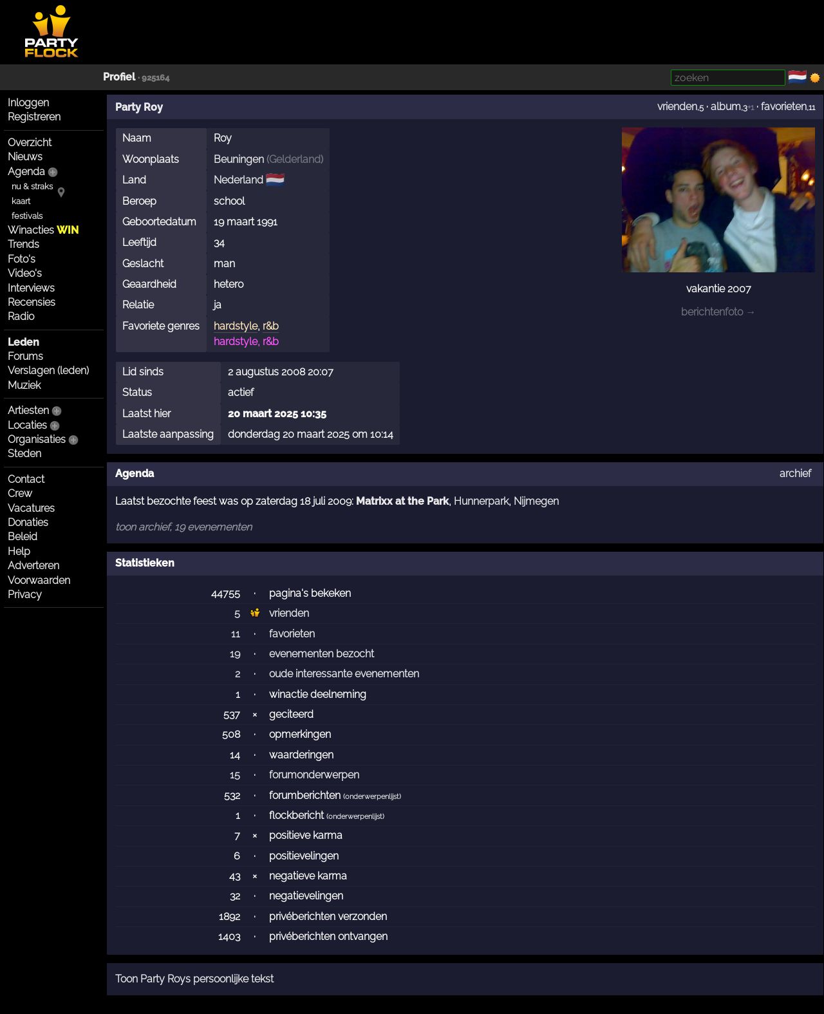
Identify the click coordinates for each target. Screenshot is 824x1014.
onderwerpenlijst (372, 797)
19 (235, 654)
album (726, 106)
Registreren (34, 117)
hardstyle (236, 326)
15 (235, 775)
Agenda (26, 171)
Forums (25, 356)
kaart (21, 201)
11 (235, 634)
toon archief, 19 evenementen (183, 527)
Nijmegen (536, 501)
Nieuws (25, 157)
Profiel (119, 77)
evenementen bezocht (321, 654)
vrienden (677, 106)
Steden (24, 453)
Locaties (27, 425)
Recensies (31, 302)
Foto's (21, 259)
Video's (25, 273)
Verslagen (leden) (48, 370)
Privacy (25, 594)
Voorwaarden (39, 580)
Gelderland (295, 159)
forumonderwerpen (314, 775)
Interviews (31, 288)
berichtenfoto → (718, 312)
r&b (271, 326)
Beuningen (239, 159)
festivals (27, 216)
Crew (20, 493)
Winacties (43, 230)
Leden (23, 342)
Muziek (24, 385)
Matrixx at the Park (402, 501)
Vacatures (31, 508)
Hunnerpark (481, 501)
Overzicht (30, 142)
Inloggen (28, 103)
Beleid (22, 536)
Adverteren (33, 565)
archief (795, 473)
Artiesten (28, 410)
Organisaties (37, 439)
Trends (23, 244)
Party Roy (139, 107)
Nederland (238, 180)
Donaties (28, 522)
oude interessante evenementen (344, 674)
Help (19, 551)
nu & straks (32, 186)
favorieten (784, 106)
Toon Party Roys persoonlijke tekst (194, 979)
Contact (26, 479)
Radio (21, 316)
